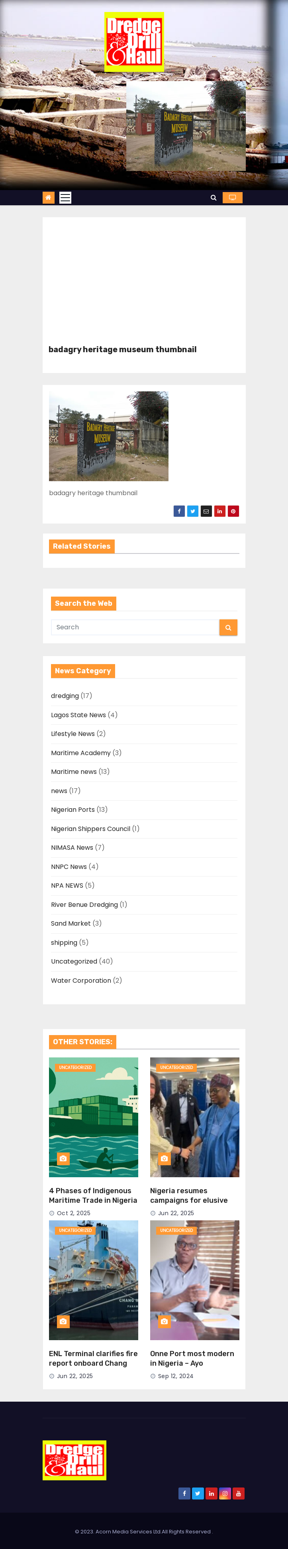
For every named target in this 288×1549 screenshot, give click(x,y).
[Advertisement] (144, 285)
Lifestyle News (73, 733)
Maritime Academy (81, 753)
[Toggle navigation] (65, 197)
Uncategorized (74, 961)
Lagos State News (78, 715)
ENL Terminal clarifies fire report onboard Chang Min (93, 1363)
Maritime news (74, 771)
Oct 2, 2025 (74, 1213)
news (59, 790)
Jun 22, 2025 (176, 1213)
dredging (65, 695)
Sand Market (71, 923)
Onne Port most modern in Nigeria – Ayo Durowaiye (192, 1363)
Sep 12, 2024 (176, 1376)
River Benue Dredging (84, 904)
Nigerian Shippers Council (90, 828)
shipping (64, 942)
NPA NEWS (67, 885)
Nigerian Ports (73, 809)
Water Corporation (81, 980)
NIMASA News (72, 847)
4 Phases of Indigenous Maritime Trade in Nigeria (93, 1195)
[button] (214, 197)
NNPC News (69, 866)
